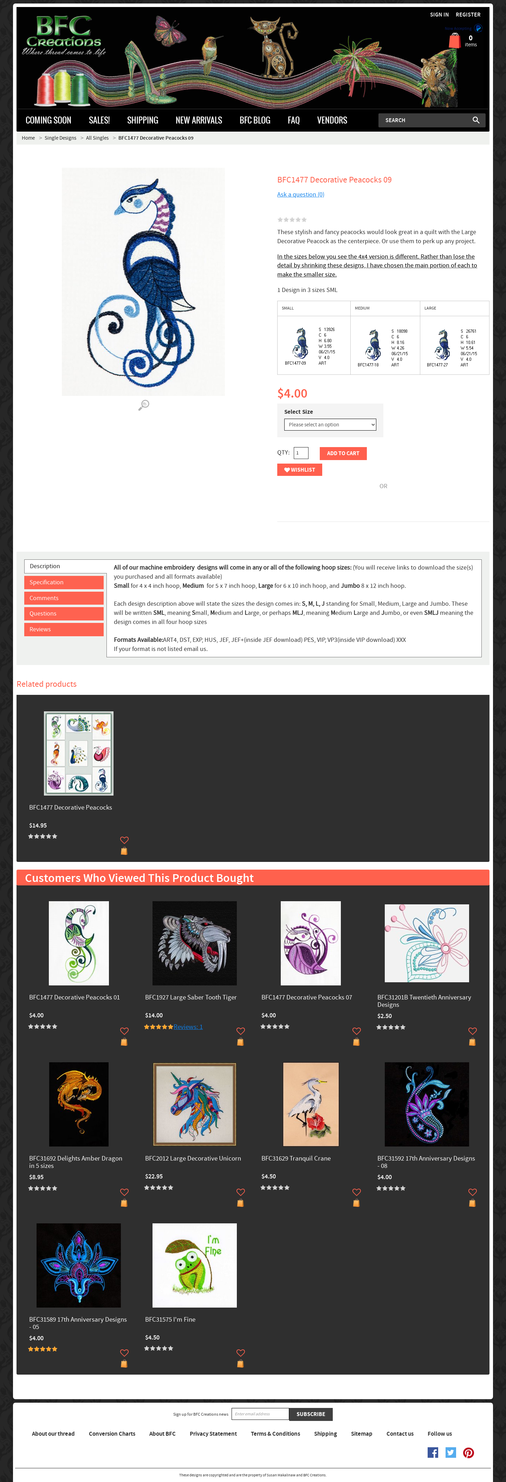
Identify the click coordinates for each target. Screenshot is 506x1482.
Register (468, 15)
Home (28, 138)
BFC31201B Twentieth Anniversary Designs (424, 1001)
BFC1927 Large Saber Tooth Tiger (191, 998)
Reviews (40, 629)
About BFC (162, 1434)
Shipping (325, 1434)
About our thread (53, 1434)
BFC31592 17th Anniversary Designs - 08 (426, 1162)
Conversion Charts (112, 1434)
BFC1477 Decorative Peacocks (70, 808)
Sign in (439, 15)
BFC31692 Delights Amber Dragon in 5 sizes (75, 1162)
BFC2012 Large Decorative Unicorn (193, 1159)
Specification (47, 582)
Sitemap (361, 1434)
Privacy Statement (213, 1434)
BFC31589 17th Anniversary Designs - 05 (78, 1323)
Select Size (298, 412)
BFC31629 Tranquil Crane (296, 1159)
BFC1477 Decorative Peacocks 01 (74, 998)
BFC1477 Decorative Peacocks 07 (306, 998)
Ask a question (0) (300, 195)
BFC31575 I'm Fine (170, 1320)
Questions (43, 614)
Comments (44, 598)
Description (45, 566)
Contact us (400, 1434)
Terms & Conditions (275, 1434)
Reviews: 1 (188, 1027)
